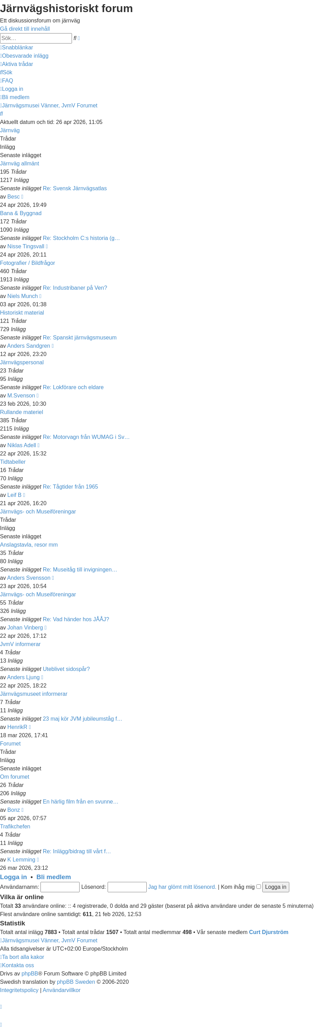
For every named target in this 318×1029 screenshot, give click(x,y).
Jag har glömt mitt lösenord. (182, 887)
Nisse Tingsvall (25, 246)
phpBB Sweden (76, 982)
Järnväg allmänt (19, 163)
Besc (13, 197)
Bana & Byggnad (21, 213)
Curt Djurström (269, 932)
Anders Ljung (23, 677)
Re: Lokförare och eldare (73, 387)
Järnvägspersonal (22, 362)
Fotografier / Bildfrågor (27, 263)
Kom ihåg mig (241, 887)
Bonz (13, 810)
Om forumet (14, 777)
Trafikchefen (15, 826)
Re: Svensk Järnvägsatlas (75, 188)
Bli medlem (53, 877)
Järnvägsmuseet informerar (33, 694)
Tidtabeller (13, 462)
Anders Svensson (28, 578)
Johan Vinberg (25, 628)
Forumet (10, 744)
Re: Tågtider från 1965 (70, 487)
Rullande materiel (21, 412)
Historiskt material (22, 313)
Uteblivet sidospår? (66, 669)
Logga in (13, 877)
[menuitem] (24, 56)
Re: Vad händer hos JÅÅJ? (76, 619)
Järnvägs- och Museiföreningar (38, 511)
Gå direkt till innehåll (25, 29)
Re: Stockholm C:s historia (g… (81, 238)
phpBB (29, 974)
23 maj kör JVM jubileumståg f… (82, 719)
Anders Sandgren (28, 346)
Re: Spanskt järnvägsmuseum (80, 337)
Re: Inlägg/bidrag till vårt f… (77, 851)
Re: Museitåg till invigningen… (80, 570)
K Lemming (21, 860)
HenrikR (17, 727)
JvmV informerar (20, 644)
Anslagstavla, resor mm (29, 545)
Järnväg (10, 130)
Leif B (14, 495)
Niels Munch (22, 296)
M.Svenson (21, 395)
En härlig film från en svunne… (81, 802)
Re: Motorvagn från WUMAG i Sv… (86, 437)
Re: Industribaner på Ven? (75, 288)
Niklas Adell (21, 445)
